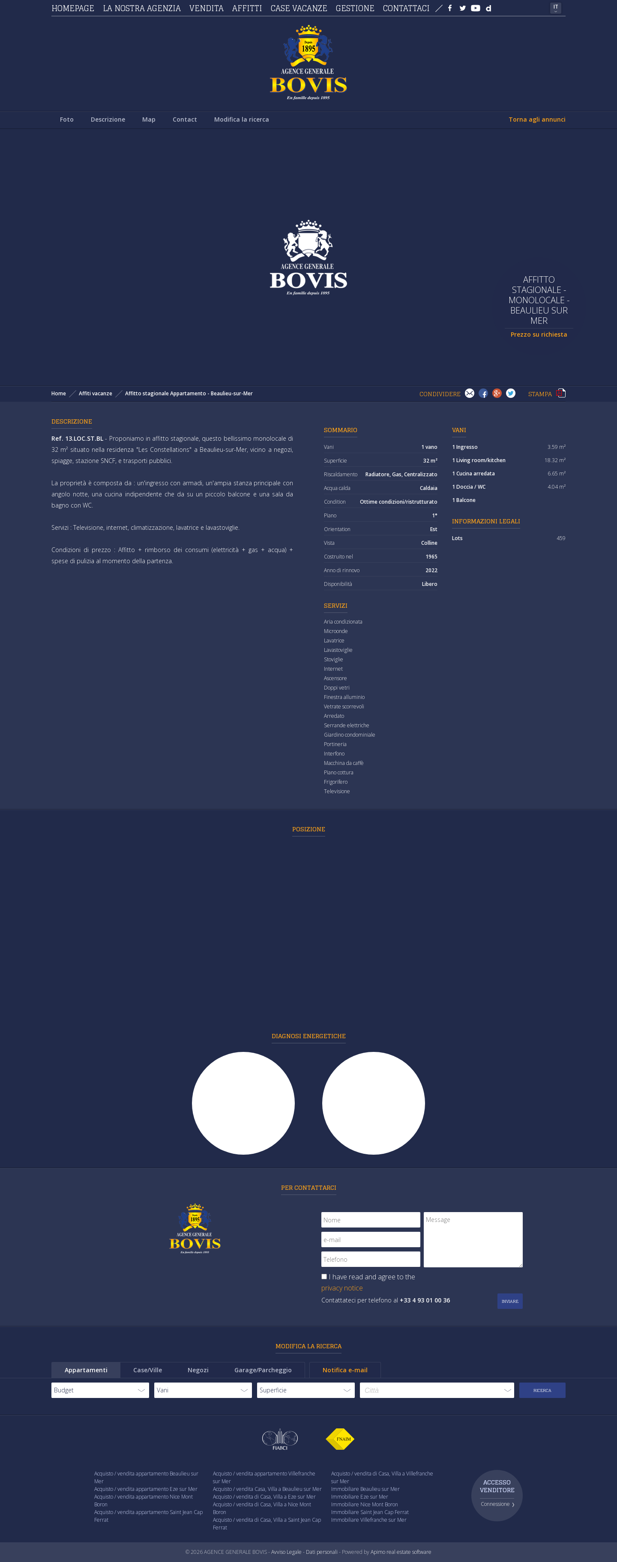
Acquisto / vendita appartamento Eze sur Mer (146, 1489)
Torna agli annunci (537, 119)
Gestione (355, 8)
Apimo (378, 1552)
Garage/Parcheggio (263, 1370)
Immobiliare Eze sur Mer (359, 1496)
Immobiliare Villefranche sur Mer (369, 1519)
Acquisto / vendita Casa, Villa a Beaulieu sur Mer (267, 1489)
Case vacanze (299, 8)
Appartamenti (86, 1370)
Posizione (308, 829)
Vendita (206, 8)
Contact (185, 119)
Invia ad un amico (469, 393)
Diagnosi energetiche (309, 1035)
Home (58, 393)
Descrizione (108, 119)
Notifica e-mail (345, 1370)
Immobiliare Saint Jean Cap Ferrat (370, 1512)
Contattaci (406, 8)
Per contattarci (308, 1187)
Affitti (247, 8)
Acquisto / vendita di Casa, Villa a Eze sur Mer (264, 1496)
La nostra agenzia (142, 8)
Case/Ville (147, 1370)
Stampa (561, 393)
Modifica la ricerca (241, 119)
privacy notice (342, 1288)
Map (149, 119)
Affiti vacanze (95, 393)
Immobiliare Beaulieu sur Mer (365, 1489)
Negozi (198, 1370)
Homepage (72, 8)
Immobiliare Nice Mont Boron (364, 1504)
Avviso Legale (286, 1552)
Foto (67, 119)
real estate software (408, 1552)
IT (556, 6)
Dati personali (322, 1552)
